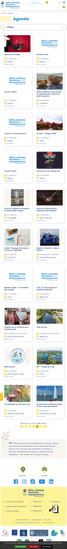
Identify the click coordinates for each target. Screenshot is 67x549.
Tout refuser (34, 546)
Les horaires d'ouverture (16, 506)
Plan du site (47, 520)
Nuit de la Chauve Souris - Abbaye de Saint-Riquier (47, 210)
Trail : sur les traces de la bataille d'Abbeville (47, 289)
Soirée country (42, 54)
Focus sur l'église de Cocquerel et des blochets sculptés (16, 210)
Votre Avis (37, 502)
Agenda (10, 13)
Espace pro (37, 511)
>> (45, 426)
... (26, 426)
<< (22, 426)
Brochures (56, 502)
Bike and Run (9, 367)
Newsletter (37, 506)
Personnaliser (46, 546)
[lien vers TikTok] (33, 481)
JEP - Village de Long (45, 367)
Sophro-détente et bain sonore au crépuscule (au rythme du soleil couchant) (49, 94)
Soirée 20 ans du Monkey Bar (48, 171)
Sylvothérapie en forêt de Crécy (17, 404)
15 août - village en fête (46, 134)
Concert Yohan (10, 171)
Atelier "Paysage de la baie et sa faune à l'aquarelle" (16, 249)
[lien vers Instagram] (24, 481)
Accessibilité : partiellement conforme (27, 522)
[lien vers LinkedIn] (51, 481)
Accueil (3, 13)
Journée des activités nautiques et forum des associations (49, 405)
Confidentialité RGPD (22, 520)
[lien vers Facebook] (16, 481)
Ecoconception (49, 522)
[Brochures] (53, 509)
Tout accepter (20, 546)
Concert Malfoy (10, 92)
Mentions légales (36, 520)
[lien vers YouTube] (42, 481)
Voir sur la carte (9, 64)
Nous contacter (13, 511)
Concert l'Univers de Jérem (15, 134)
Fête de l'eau (42, 327)
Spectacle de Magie (12, 54)
